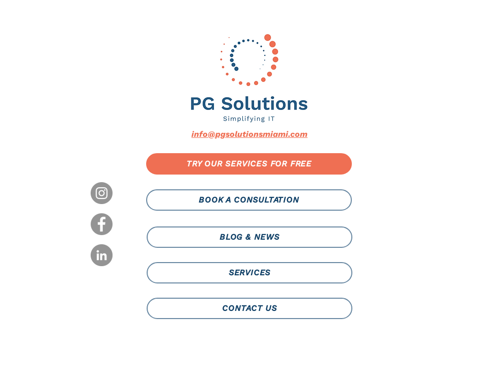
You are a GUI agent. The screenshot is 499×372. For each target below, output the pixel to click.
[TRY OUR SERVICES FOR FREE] (249, 164)
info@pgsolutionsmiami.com (249, 134)
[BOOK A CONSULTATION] (249, 200)
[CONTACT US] (249, 308)
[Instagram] (102, 193)
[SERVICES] (249, 272)
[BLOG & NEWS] (249, 237)
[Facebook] (102, 224)
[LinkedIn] (102, 255)
